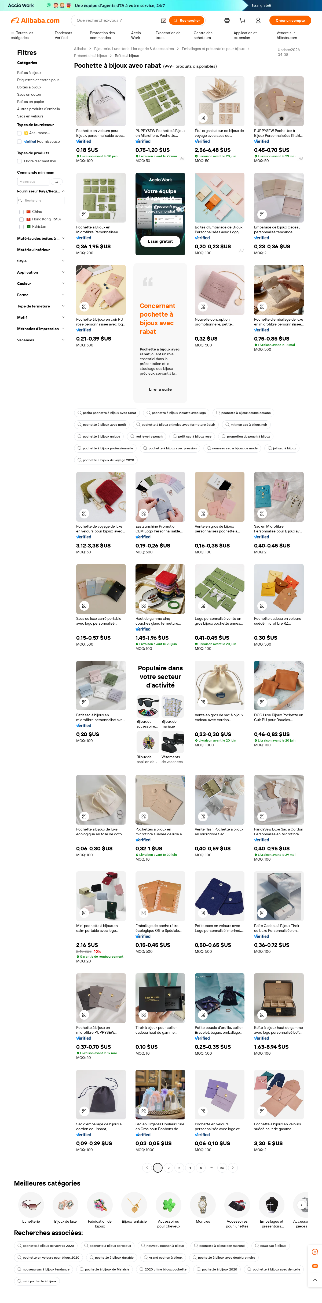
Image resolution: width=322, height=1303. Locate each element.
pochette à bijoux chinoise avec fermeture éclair (175, 425)
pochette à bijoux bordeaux (107, 1246)
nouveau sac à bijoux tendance (43, 1269)
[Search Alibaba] (116, 20)
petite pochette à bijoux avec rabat (107, 413)
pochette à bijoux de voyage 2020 (106, 460)
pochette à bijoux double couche (243, 413)
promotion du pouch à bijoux (246, 436)
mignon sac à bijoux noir (246, 425)
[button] (163, 20)
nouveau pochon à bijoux (162, 1246)
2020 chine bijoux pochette (163, 1269)
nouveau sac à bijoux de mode (232, 448)
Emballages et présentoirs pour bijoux (213, 48)
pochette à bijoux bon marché (219, 1246)
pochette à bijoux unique (99, 436)
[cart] (243, 21)
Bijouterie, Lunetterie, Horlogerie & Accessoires (134, 48)
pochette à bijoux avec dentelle (273, 1269)
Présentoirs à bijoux (90, 55)
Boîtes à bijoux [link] (127, 55)
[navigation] (41, 609)
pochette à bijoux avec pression (170, 448)
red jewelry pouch (146, 436)
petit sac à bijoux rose (192, 436)
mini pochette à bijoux (36, 1281)
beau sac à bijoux (270, 1246)
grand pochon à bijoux (163, 1257)
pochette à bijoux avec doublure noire (224, 1257)
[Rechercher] (186, 20)
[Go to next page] (233, 1168)
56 (222, 1168)
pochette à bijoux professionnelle (105, 448)
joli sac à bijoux (282, 448)
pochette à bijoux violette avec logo (176, 413)
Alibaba (80, 48)
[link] (315, 1252)
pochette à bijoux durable (112, 1257)
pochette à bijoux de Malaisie (104, 1269)
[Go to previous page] (147, 1168)
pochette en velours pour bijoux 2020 (48, 1257)
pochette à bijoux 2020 (217, 1269)
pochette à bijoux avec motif (102, 425)
